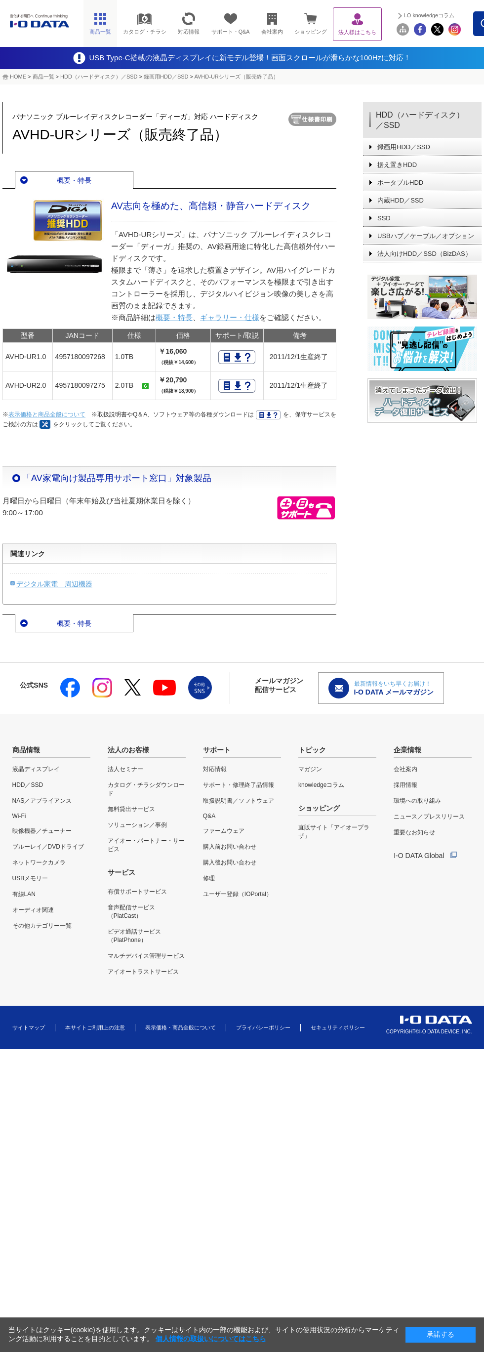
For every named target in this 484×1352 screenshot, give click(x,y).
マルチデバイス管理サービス (146, 955)
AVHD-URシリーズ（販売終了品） (236, 77)
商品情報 (26, 750)
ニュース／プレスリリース (429, 816)
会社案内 (405, 769)
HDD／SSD (27, 784)
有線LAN (24, 894)
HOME (18, 77)
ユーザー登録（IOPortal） (237, 894)
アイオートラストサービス (143, 971)
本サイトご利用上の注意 (95, 1027)
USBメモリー (30, 878)
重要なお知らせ (414, 832)
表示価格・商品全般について (180, 1027)
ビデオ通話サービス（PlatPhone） (134, 935)
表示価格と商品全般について (46, 414)
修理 (209, 878)
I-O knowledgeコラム (429, 15)
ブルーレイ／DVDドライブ (48, 846)
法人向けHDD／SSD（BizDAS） (424, 253)
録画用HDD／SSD (166, 77)
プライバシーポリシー (263, 1027)
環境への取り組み (417, 800)
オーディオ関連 (33, 909)
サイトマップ (28, 1027)
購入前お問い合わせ (229, 846)
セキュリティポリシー (338, 1027)
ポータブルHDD (400, 182)
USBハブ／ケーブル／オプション (425, 236)
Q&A (209, 816)
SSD (384, 218)
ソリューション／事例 (137, 824)
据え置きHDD (397, 164)
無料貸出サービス (131, 809)
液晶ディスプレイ (36, 769)
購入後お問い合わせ (229, 862)
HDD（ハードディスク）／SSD (98, 77)
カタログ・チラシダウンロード (146, 789)
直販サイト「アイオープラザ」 (333, 831)
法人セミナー (125, 769)
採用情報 (405, 784)
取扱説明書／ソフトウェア (238, 800)
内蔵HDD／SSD (400, 200)
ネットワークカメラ (39, 862)
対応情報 (215, 769)
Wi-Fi (19, 816)
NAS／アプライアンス (42, 800)
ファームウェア (223, 830)
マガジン (310, 769)
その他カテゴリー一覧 (42, 925)
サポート (217, 750)
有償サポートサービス (137, 891)
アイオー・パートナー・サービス (146, 845)
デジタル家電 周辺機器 (54, 584)
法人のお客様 (128, 750)
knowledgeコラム (321, 784)
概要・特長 (74, 180)
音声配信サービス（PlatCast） (131, 911)
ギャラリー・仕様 (229, 317)
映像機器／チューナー (42, 830)
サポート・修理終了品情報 (238, 784)
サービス (121, 872)
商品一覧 (43, 77)
